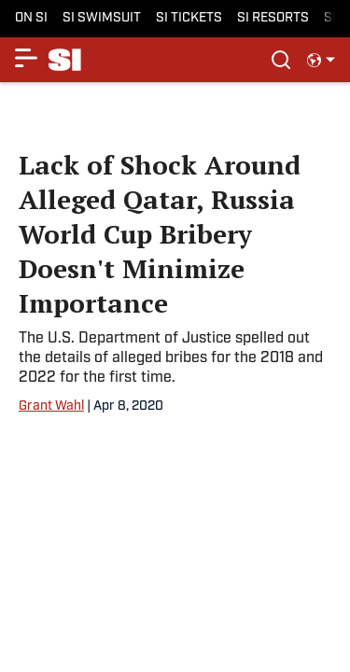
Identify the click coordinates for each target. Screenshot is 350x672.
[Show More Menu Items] (26, 58)
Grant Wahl (51, 406)
